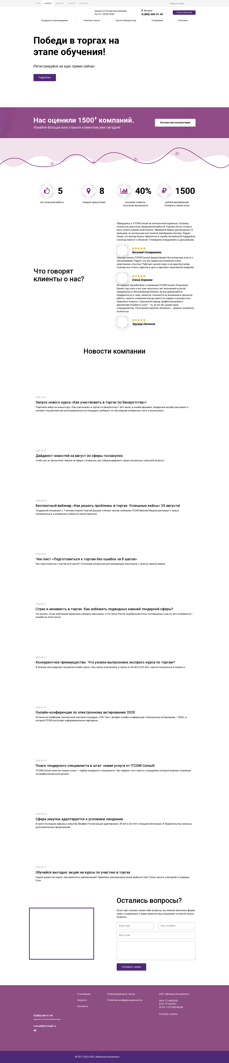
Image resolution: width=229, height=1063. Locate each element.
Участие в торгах (91, 20)
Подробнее (45, 77)
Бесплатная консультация (175, 122)
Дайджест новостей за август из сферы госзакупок (79, 456)
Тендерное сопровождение (54, 20)
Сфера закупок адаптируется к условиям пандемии (79, 819)
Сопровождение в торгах (121, 994)
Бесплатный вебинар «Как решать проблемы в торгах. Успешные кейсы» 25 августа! (108, 506)
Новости (82, 1000)
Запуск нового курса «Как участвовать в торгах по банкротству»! (91, 402)
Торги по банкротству (125, 20)
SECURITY (60, 3)
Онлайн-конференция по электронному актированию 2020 (85, 712)
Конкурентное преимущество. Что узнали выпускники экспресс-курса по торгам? (105, 662)
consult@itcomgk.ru (44, 1026)
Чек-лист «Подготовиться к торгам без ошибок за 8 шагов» (86, 559)
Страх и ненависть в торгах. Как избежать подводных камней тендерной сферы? (104, 609)
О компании (157, 20)
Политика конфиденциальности (124, 1000)
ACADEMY (72, 3)
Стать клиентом (184, 12)
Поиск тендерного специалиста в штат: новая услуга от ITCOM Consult (95, 766)
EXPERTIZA (83, 3)
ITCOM (38, 3)
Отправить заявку (131, 967)
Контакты (183, 20)
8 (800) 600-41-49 (152, 14)
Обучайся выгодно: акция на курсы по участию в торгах (83, 872)
